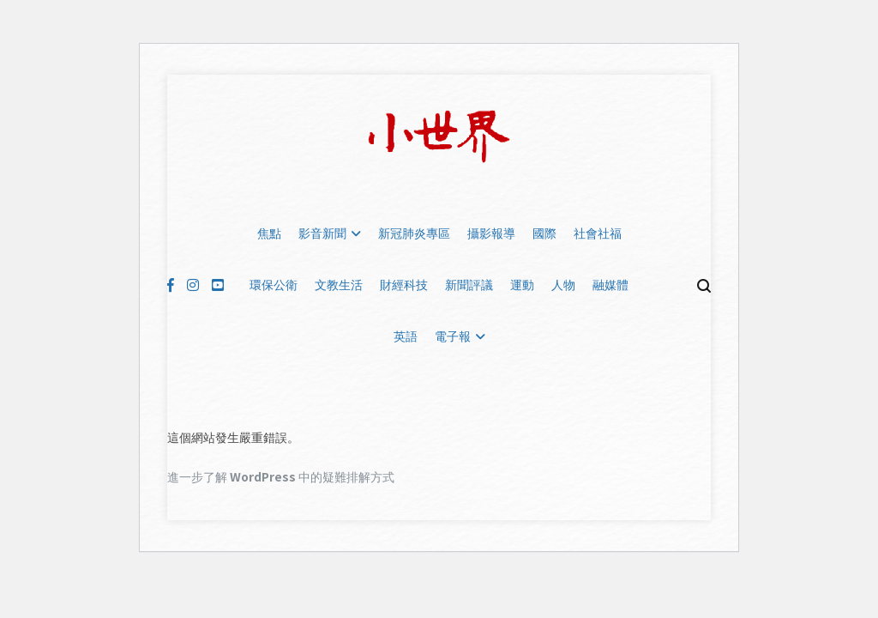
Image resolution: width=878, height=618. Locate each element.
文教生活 (339, 285)
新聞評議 (469, 285)
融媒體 (610, 285)
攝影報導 (491, 233)
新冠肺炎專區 (414, 233)
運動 (522, 285)
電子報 (453, 336)
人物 (563, 285)
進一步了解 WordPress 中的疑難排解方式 (280, 476)
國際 (544, 233)
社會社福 (598, 233)
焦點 (269, 233)
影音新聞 (322, 233)
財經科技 (404, 285)
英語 (406, 336)
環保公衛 (274, 285)
